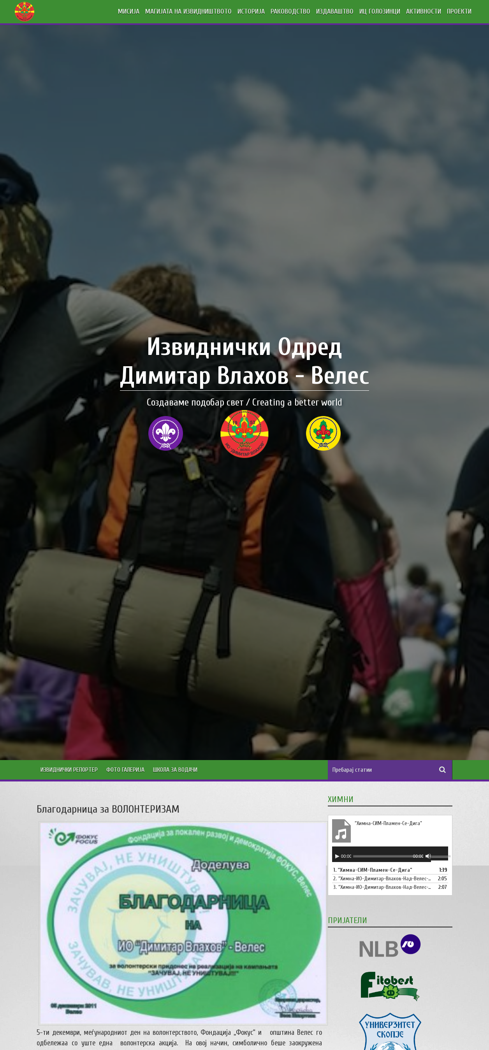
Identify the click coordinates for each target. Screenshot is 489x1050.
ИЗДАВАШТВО (335, 11)
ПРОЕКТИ (459, 11)
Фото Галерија (125, 769)
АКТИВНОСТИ (423, 11)
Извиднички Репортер (69, 769)
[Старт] (337, 856)
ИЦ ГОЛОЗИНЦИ (379, 11)
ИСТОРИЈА (251, 11)
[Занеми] (428, 856)
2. (382, 878)
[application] (390, 854)
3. (382, 887)
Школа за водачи (175, 769)
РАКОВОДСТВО (290, 11)
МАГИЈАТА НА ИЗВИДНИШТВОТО (188, 11)
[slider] (388, 856)
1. (372, 870)
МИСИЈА (128, 11)
